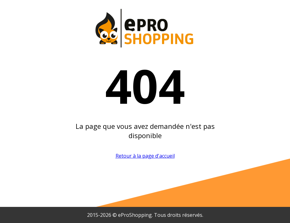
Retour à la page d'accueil (145, 155)
